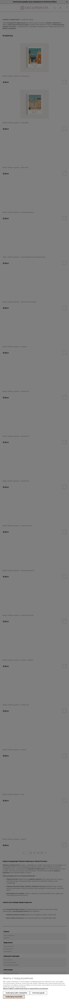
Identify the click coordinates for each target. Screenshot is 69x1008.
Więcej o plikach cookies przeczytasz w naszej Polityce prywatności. (25, 989)
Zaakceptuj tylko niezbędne (16, 993)
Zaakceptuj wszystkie (14, 997)
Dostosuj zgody (38, 993)
